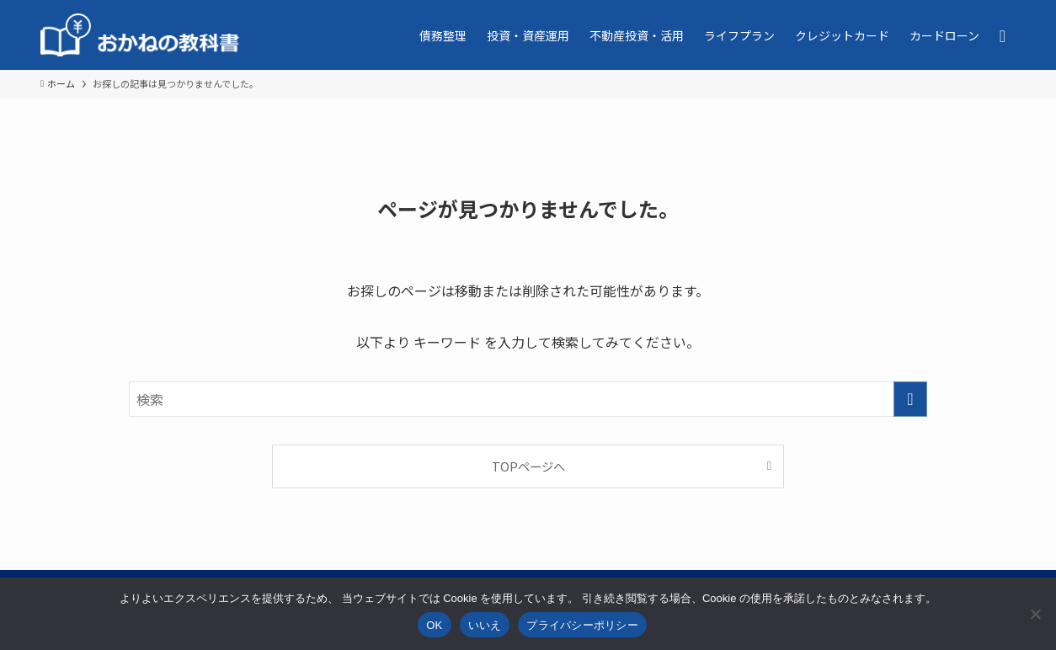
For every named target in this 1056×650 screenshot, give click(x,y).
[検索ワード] (528, 399)
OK (434, 625)
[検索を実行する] (910, 399)
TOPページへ (528, 466)
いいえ (485, 625)
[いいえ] (1035, 613)
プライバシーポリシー (582, 625)
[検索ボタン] (1002, 35)
